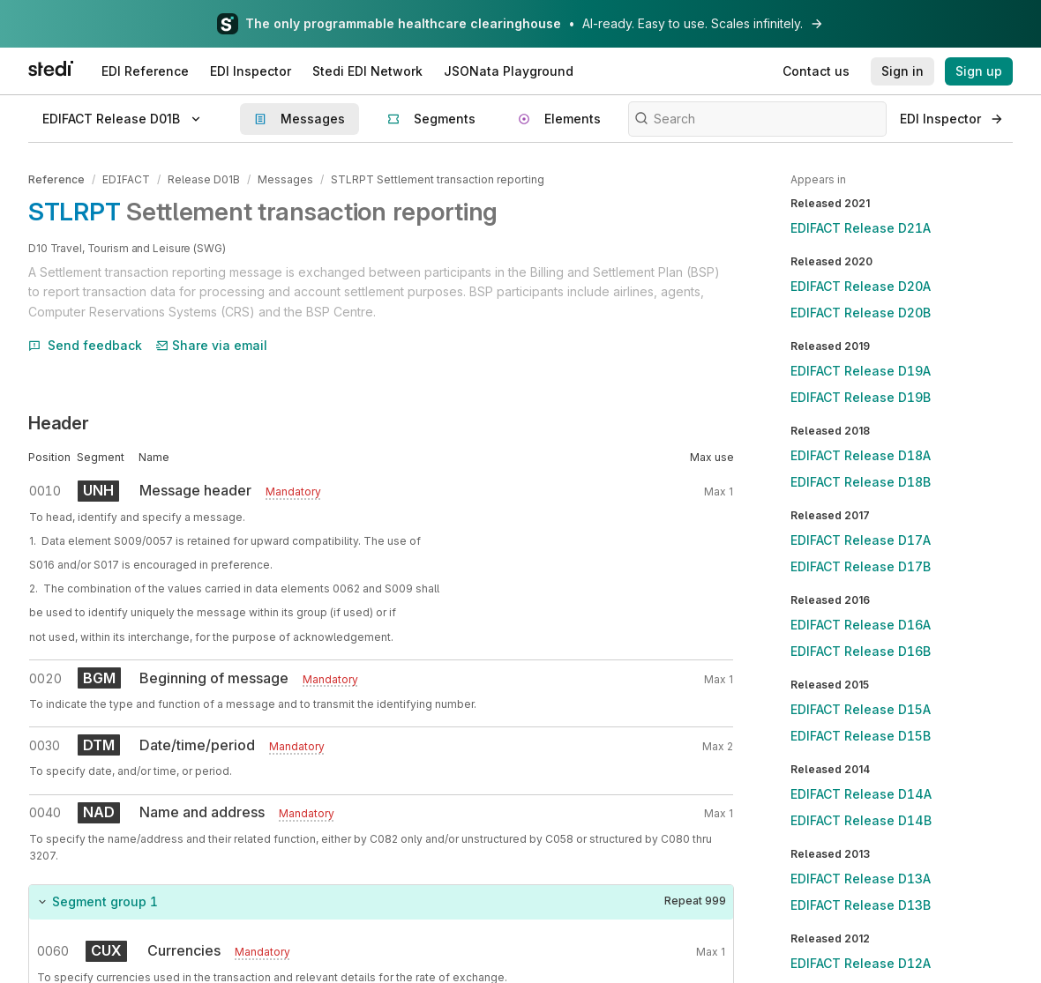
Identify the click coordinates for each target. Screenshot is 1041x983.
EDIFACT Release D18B (860, 481)
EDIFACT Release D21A (860, 227)
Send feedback (85, 344)
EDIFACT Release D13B (860, 904)
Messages (285, 179)
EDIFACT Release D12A (860, 963)
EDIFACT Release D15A (860, 709)
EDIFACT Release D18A (860, 455)
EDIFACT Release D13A (860, 878)
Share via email (211, 344)
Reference (56, 179)
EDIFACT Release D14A (861, 793)
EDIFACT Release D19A (860, 370)
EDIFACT (126, 179)
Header (58, 423)
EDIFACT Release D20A (860, 286)
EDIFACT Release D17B (860, 566)
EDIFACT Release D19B (860, 397)
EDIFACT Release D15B (860, 735)
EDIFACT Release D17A (860, 539)
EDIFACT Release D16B (860, 651)
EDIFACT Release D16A (860, 624)
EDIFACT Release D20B (860, 312)
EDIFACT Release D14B (861, 820)
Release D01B (204, 179)
